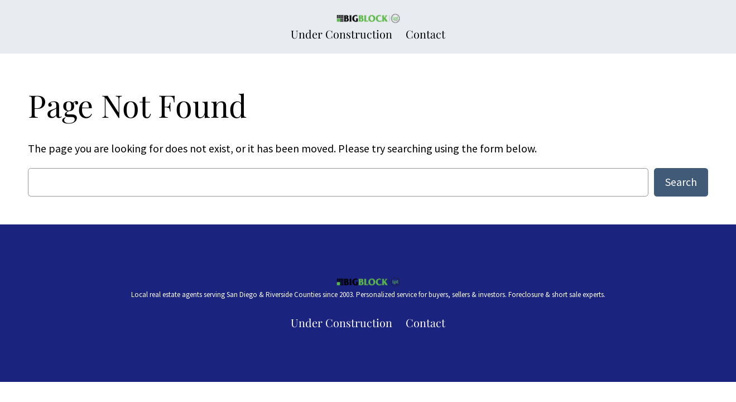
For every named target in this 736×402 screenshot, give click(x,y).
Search (681, 182)
